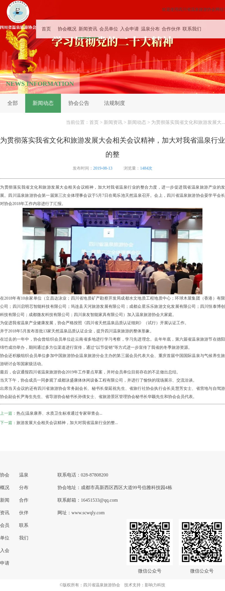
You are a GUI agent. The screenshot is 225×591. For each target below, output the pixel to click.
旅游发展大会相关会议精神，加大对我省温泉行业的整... (67, 423)
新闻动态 (43, 103)
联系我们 (192, 26)
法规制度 (114, 103)
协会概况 (67, 26)
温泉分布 (150, 26)
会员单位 (108, 26)
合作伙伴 (171, 26)
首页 (46, 26)
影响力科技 (155, 585)
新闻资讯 (88, 26)
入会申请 (129, 26)
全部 (12, 103)
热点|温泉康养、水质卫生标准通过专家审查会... (59, 413)
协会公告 (78, 103)
